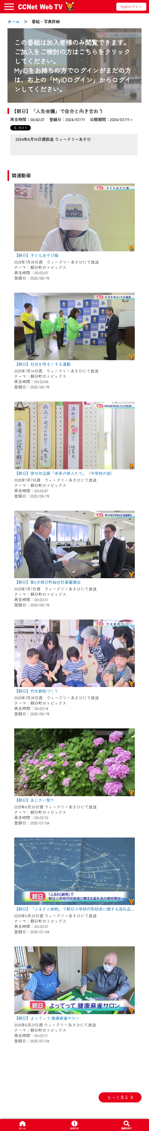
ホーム (14, 21)
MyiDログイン (131, 6)
